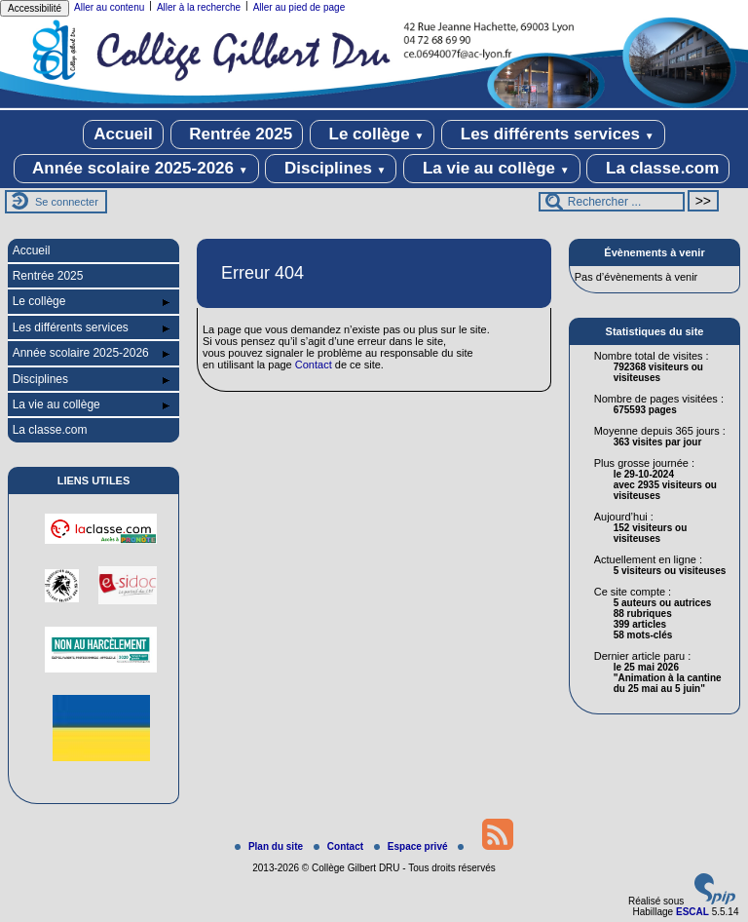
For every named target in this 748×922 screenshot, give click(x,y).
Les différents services (553, 134)
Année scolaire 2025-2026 (136, 168)
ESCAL (692, 911)
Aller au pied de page (299, 7)
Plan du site (270, 846)
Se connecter (66, 202)
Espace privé (412, 846)
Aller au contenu (109, 7)
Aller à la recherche (199, 7)
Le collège (372, 134)
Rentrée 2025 (237, 134)
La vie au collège (491, 168)
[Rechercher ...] (612, 201)
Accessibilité (34, 8)
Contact (313, 364)
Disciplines (331, 168)
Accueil (123, 134)
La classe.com (658, 168)
